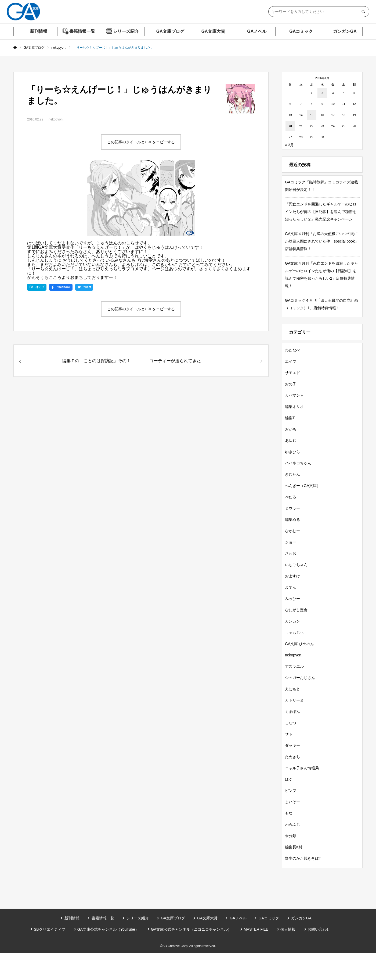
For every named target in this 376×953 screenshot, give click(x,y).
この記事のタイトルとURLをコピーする (141, 142)
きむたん (292, 474)
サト (288, 734)
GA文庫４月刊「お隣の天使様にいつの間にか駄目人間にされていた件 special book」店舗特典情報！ (322, 241)
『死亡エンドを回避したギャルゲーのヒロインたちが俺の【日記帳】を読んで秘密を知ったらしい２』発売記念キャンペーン (320, 211)
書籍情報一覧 (82, 31)
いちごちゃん (296, 565)
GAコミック (301, 31)
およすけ (292, 576)
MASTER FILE (256, 929)
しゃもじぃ (294, 632)
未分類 (290, 836)
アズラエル (294, 666)
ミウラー (292, 508)
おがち (290, 429)
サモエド (292, 373)
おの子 (290, 384)
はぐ (288, 779)
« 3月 (289, 145)
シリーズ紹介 (126, 31)
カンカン (292, 621)
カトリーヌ (294, 700)
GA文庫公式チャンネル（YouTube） (108, 929)
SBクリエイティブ (49, 929)
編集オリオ (294, 406)
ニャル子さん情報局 (302, 768)
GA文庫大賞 (213, 31)
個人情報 (287, 929)
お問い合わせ (319, 929)
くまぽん (292, 711)
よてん (290, 587)
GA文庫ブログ (170, 31)
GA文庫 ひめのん (299, 644)
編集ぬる (292, 519)
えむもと (292, 689)
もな (288, 813)
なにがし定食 (296, 610)
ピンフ (290, 790)
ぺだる (290, 497)
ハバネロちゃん (298, 463)
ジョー (290, 542)
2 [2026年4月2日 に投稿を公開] (322, 92)
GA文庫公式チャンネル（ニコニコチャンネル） (191, 929)
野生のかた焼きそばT (303, 858)
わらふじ (292, 824)
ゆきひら (292, 452)
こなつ (290, 723)
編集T (290, 418)
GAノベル (256, 31)
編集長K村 (293, 847)
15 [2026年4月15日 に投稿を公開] (311, 115)
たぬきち (292, 757)
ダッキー (292, 745)
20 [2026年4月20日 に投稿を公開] (290, 126)
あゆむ (290, 440)
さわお (290, 553)
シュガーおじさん (300, 677)
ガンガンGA (345, 31)
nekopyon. (56, 119)
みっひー (292, 598)
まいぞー (292, 802)
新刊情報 (38, 31)
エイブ (290, 361)
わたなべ (292, 350)
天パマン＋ (294, 395)
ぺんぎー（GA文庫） (302, 485)
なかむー (292, 531)
